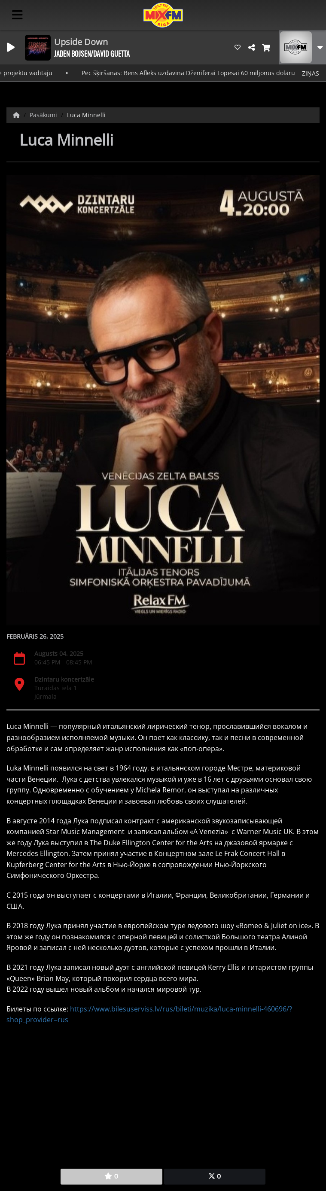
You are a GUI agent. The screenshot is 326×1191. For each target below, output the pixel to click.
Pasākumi (44, 115)
